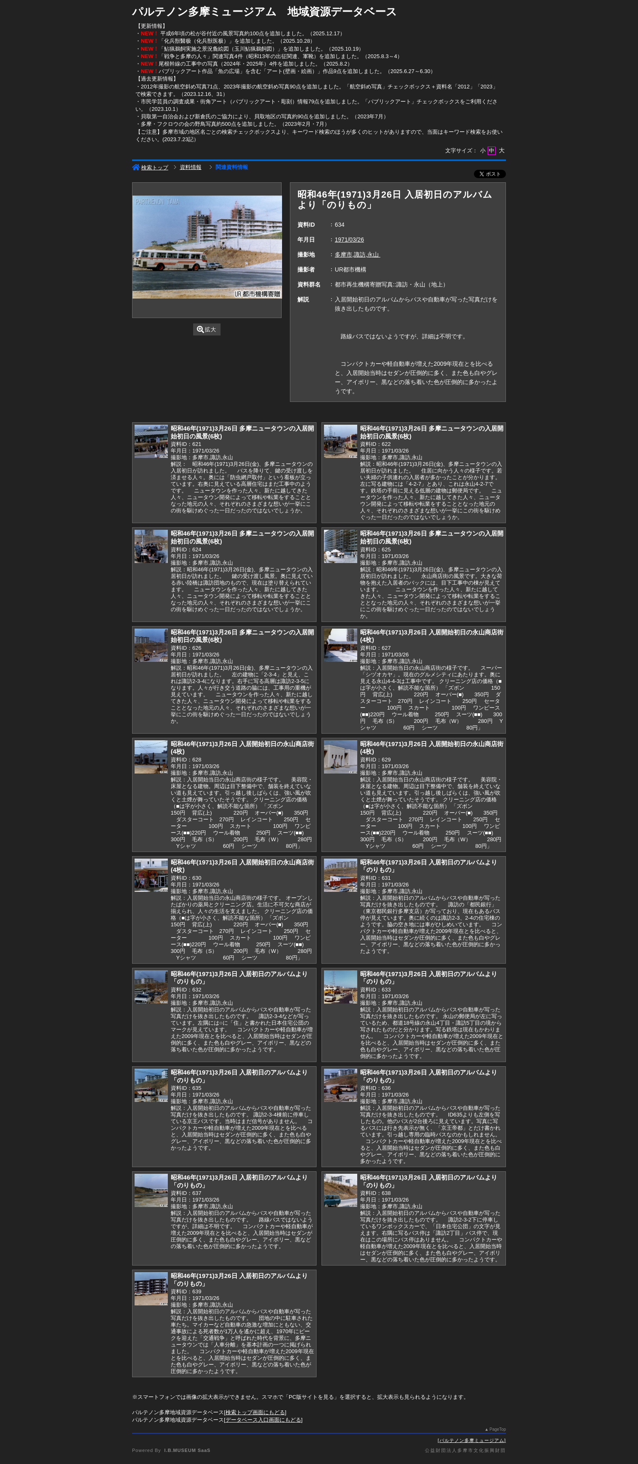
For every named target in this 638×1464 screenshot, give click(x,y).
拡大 (206, 329)
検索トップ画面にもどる (255, 1412)
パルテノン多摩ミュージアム (471, 1440)
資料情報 (190, 167)
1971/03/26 (349, 239)
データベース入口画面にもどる (263, 1420)
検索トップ (150, 167)
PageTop (498, 1429)
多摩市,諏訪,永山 (357, 254)
